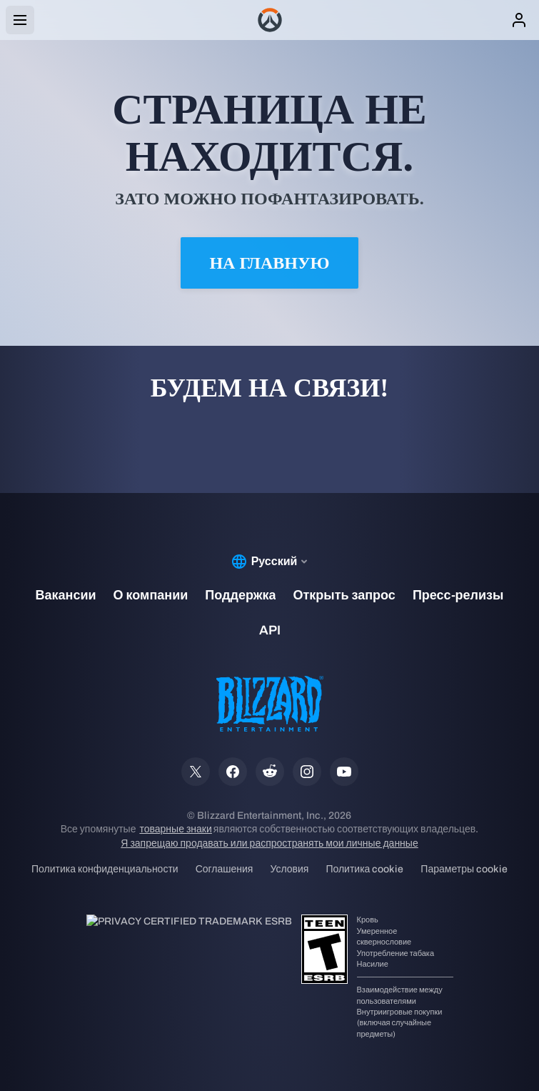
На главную (269, 263)
